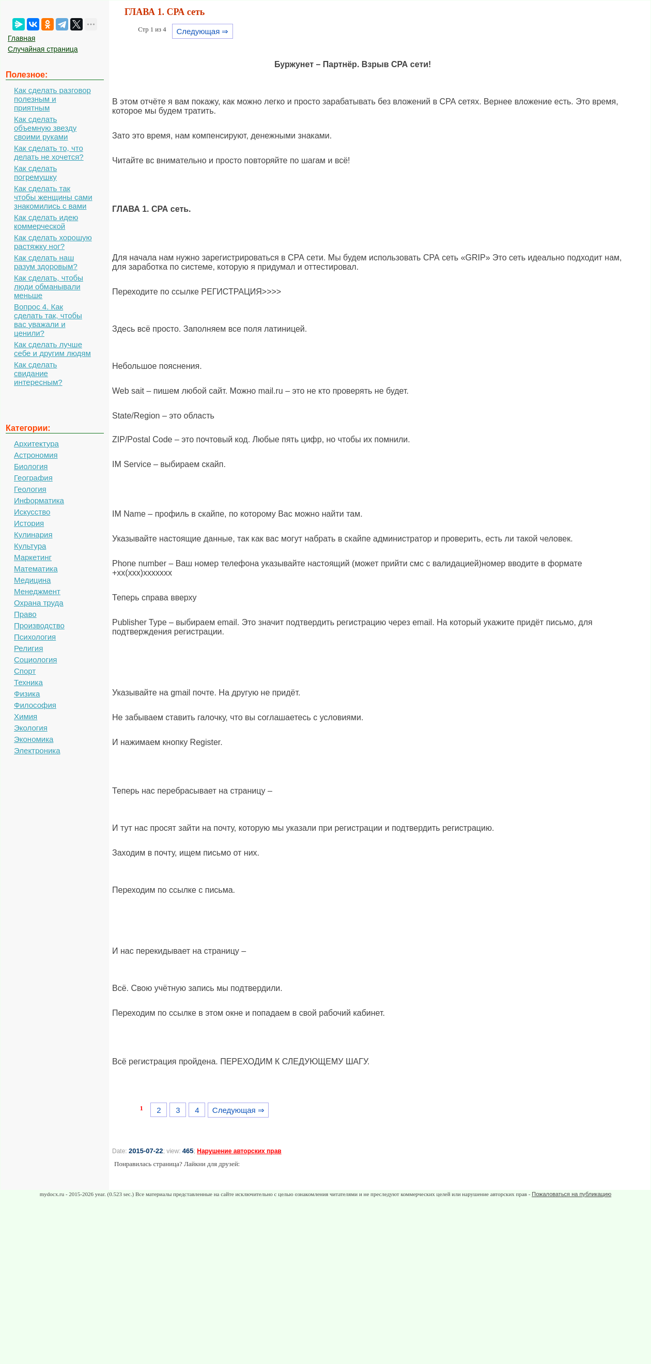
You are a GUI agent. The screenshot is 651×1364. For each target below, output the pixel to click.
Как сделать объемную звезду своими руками (45, 128)
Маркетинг (33, 557)
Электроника (37, 750)
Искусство (32, 511)
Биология (31, 466)
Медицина (32, 580)
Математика (36, 568)
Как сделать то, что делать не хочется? (49, 152)
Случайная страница (43, 49)
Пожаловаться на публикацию (571, 1194)
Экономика (33, 739)
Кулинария (33, 534)
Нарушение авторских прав (239, 1151)
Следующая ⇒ (202, 31)
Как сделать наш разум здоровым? (46, 262)
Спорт (25, 671)
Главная (21, 38)
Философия (35, 705)
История (29, 523)
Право (25, 614)
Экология (31, 727)
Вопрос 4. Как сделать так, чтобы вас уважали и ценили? (48, 319)
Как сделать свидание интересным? (38, 373)
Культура (30, 545)
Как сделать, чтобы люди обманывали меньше (48, 286)
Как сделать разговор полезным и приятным (52, 99)
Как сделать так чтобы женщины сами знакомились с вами (53, 197)
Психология (35, 636)
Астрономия (36, 455)
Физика (27, 693)
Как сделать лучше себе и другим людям (52, 349)
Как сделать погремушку (35, 172)
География (33, 477)
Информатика (39, 500)
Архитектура (36, 443)
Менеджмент (37, 591)
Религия (28, 648)
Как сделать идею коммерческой (46, 221)
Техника (28, 682)
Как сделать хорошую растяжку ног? (53, 242)
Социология (35, 659)
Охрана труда (39, 602)
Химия (25, 716)
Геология (30, 489)
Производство (39, 625)
